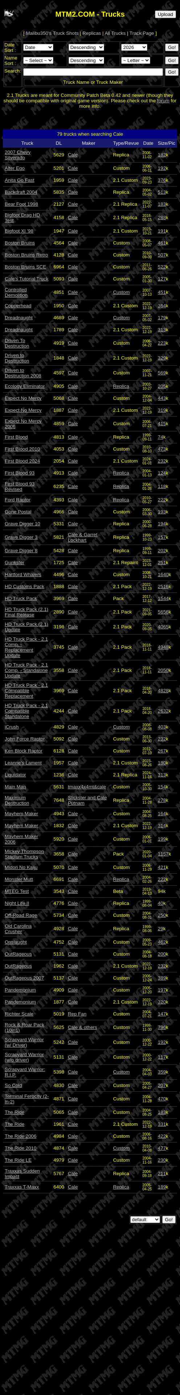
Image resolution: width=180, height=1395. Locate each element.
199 (162, 839)
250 (162, 915)
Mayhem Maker (21, 813)
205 (162, 386)
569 (162, 373)
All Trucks (115, 33)
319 (162, 410)
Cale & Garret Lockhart (82, 537)
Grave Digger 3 (21, 537)
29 (160, 928)
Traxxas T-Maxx (22, 1187)
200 (162, 954)
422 (162, 1136)
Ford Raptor (17, 499)
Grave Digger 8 (21, 550)
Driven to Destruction (17, 358)
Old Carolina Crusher (18, 928)
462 (162, 942)
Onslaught (16, 942)
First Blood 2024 (22, 461)
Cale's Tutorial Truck (26, 279)
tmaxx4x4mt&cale (87, 786)
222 (162, 499)
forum (163, 100)
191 (162, 231)
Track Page (142, 33)
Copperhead (18, 305)
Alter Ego (15, 168)
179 (162, 317)
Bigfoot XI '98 (19, 231)
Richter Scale (19, 1014)
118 (162, 486)
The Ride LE (18, 1160)
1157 (163, 854)
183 (162, 204)
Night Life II (17, 903)
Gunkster (14, 562)
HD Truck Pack (21, 598)
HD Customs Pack (24, 586)
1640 (163, 574)
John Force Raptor (25, 739)
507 (162, 255)
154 (162, 786)
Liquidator (15, 774)
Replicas (91, 33)
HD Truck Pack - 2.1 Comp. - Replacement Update (26, 647)
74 (160, 437)
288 (162, 217)
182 (162, 154)
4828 (163, 690)
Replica (121, 386)
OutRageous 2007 (24, 978)
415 (162, 423)
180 (162, 763)
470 (162, 1098)
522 (162, 267)
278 (162, 800)
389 (162, 978)
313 (162, 329)
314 (162, 825)
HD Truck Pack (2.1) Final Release (26, 612)
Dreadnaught (19, 317)
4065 (163, 626)
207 (162, 1085)
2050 (163, 670)
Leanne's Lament (23, 763)
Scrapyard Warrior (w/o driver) (24, 1057)
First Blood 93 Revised (19, 486)
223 (162, 343)
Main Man (15, 786)
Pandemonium (20, 990)
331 (162, 1124)
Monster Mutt (19, 879)
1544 (163, 598)
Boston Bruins (20, 243)
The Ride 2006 (20, 1136)
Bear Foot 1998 (21, 204)
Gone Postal (18, 511)
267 (162, 751)
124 (162, 473)
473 (162, 449)
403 (162, 727)
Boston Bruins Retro (26, 255)
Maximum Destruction (17, 800)
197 (162, 990)
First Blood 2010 (22, 449)
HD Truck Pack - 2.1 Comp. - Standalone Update (26, 670)
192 (162, 168)
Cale (73, 154)
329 (162, 358)
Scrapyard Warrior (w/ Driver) (24, 1042)
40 (160, 903)
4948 (163, 647)
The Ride (14, 1112)
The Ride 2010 (20, 1148)
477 (162, 1148)
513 (162, 192)
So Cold (13, 1085)
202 (162, 550)
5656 (163, 612)
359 (162, 1072)
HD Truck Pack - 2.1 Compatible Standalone (26, 711)
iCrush (12, 727)
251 (162, 562)
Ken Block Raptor (23, 751)
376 (162, 180)
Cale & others (82, 1027)
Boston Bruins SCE (25, 267)
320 (162, 1002)
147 (162, 1014)
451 (162, 292)
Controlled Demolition (16, 292)
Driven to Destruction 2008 (23, 373)
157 (162, 537)
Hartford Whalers (23, 574)
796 (162, 1027)
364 (162, 305)
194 (162, 523)
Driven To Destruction (17, 343)
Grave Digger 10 (22, 523)
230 (162, 1160)
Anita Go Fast (19, 180)
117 (162, 1057)
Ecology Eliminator (25, 386)
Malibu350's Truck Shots (52, 33)
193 (162, 511)
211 (162, 1173)
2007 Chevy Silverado (17, 154)
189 (162, 1187)
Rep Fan (77, 1014)
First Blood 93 (19, 473)
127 (162, 279)
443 (162, 398)
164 (162, 813)
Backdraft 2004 (21, 192)
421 (162, 867)
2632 (163, 711)
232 (162, 461)
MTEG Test (17, 891)
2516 (163, 586)
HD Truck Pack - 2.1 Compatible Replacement (26, 690)
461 (162, 243)
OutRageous (18, 954)
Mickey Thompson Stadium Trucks (24, 854)
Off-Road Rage (21, 915)
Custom (121, 292)
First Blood (16, 437)
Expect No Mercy (23, 398)
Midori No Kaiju (21, 867)
